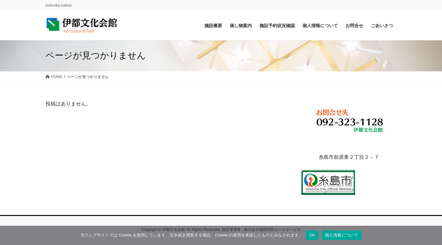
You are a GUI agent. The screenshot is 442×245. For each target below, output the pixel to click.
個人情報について (341, 235)
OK (312, 235)
